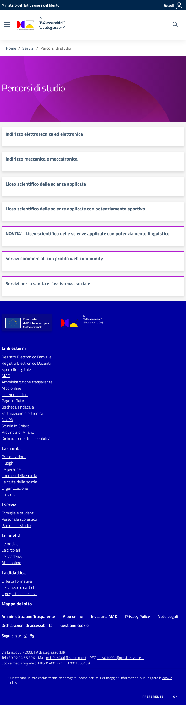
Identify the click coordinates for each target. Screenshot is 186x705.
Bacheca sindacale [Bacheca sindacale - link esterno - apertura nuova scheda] (18, 407)
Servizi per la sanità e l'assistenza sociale (48, 283)
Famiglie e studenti (18, 513)
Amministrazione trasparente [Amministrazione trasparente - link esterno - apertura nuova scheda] (27, 382)
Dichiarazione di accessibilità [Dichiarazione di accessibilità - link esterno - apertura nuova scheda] (26, 438)
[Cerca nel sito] (175, 25)
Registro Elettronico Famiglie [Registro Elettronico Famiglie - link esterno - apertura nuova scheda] (26, 357)
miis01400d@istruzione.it (66, 657)
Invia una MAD (104, 616)
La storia (9, 494)
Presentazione (14, 457)
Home (11, 48)
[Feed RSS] (32, 635)
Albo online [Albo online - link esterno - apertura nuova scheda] (11, 388)
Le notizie (10, 544)
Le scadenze (12, 556)
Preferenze (152, 696)
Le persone (11, 469)
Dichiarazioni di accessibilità (27, 625)
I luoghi (8, 463)
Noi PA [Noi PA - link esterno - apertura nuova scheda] (7, 419)
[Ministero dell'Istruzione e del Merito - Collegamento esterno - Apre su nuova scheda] (30, 5)
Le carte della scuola (19, 482)
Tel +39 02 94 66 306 (18, 657)
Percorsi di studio (16, 525)
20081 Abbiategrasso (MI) (45, 652)
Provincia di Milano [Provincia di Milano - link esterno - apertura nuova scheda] (18, 432)
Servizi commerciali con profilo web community (54, 258)
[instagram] (25, 635)
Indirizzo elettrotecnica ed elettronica (44, 133)
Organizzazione (15, 488)
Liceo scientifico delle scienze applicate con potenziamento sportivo (75, 208)
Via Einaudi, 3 (12, 652)
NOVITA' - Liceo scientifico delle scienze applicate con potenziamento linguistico (88, 233)
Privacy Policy (137, 616)
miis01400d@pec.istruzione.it (120, 657)
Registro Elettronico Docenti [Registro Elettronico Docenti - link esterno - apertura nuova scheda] (26, 363)
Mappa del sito (17, 603)
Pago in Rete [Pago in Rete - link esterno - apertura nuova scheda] (13, 401)
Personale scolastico (19, 519)
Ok (175, 696)
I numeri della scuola (19, 475)
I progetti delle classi (19, 594)
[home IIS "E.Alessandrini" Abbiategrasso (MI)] (41, 25)
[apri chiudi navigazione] (7, 25)
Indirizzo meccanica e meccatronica (42, 158)
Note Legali (168, 616)
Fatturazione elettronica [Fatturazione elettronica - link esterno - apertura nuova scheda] (22, 413)
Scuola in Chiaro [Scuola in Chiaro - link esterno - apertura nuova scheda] (15, 426)
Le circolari (11, 550)
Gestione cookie (74, 625)
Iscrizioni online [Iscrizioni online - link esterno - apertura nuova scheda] (15, 394)
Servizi (28, 48)
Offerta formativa (17, 581)
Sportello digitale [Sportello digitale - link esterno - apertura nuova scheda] (16, 369)
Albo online (11, 562)
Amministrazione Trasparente (28, 616)
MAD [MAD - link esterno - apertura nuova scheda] (6, 375)
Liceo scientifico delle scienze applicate (46, 183)
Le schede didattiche (19, 587)
